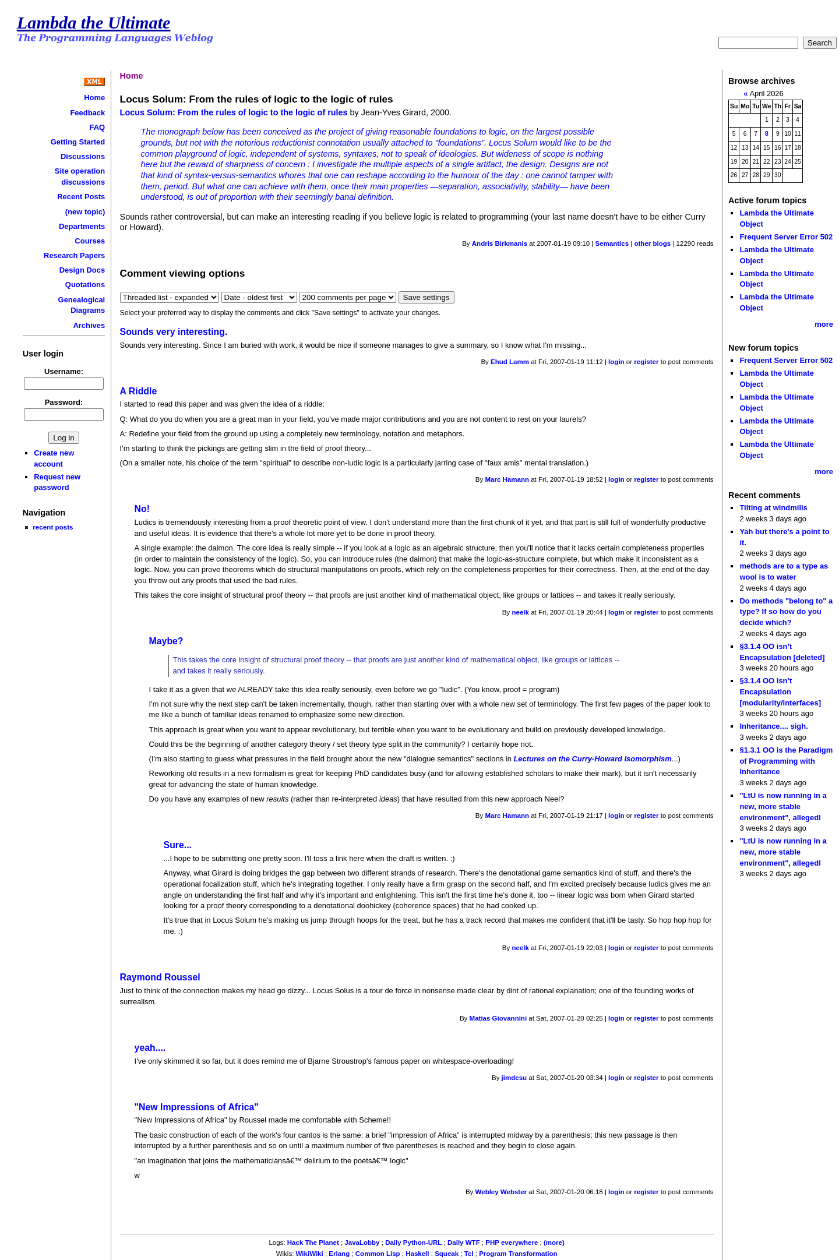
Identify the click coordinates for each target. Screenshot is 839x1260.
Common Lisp (377, 1253)
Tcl (469, 1253)
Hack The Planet (313, 1242)
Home (94, 97)
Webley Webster (501, 1191)
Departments (82, 226)
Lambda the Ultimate (94, 23)
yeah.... (150, 1048)
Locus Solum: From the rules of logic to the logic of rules (234, 112)
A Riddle (138, 391)
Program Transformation (518, 1253)
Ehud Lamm (510, 361)
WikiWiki (309, 1253)
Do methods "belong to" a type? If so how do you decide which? (786, 612)
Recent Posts (81, 196)
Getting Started (78, 141)
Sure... (178, 845)
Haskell (417, 1253)
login (616, 361)
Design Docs (82, 270)
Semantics (612, 243)
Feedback (87, 112)
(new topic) (85, 211)
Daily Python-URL (413, 1242)
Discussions (83, 156)
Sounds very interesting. (174, 332)
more (824, 324)
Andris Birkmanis (499, 243)
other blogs (652, 243)
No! (142, 509)
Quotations (85, 284)
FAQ (97, 127)
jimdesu (514, 1077)
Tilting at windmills (773, 507)
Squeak (447, 1253)
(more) (554, 1242)
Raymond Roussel (160, 977)
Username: (63, 371)
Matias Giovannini (498, 1018)
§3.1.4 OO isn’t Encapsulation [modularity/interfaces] (780, 691)
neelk (520, 612)
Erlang (339, 1253)
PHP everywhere (511, 1242)
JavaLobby (361, 1242)
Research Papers (74, 255)
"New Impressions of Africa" (197, 1107)
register (646, 361)
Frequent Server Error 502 (786, 236)
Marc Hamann (507, 479)
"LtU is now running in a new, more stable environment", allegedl (782, 806)
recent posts (53, 527)
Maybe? (166, 641)
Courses (90, 241)
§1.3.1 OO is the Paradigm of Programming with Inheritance (786, 761)
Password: (64, 402)
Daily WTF (463, 1242)
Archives (89, 325)
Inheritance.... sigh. (773, 726)
